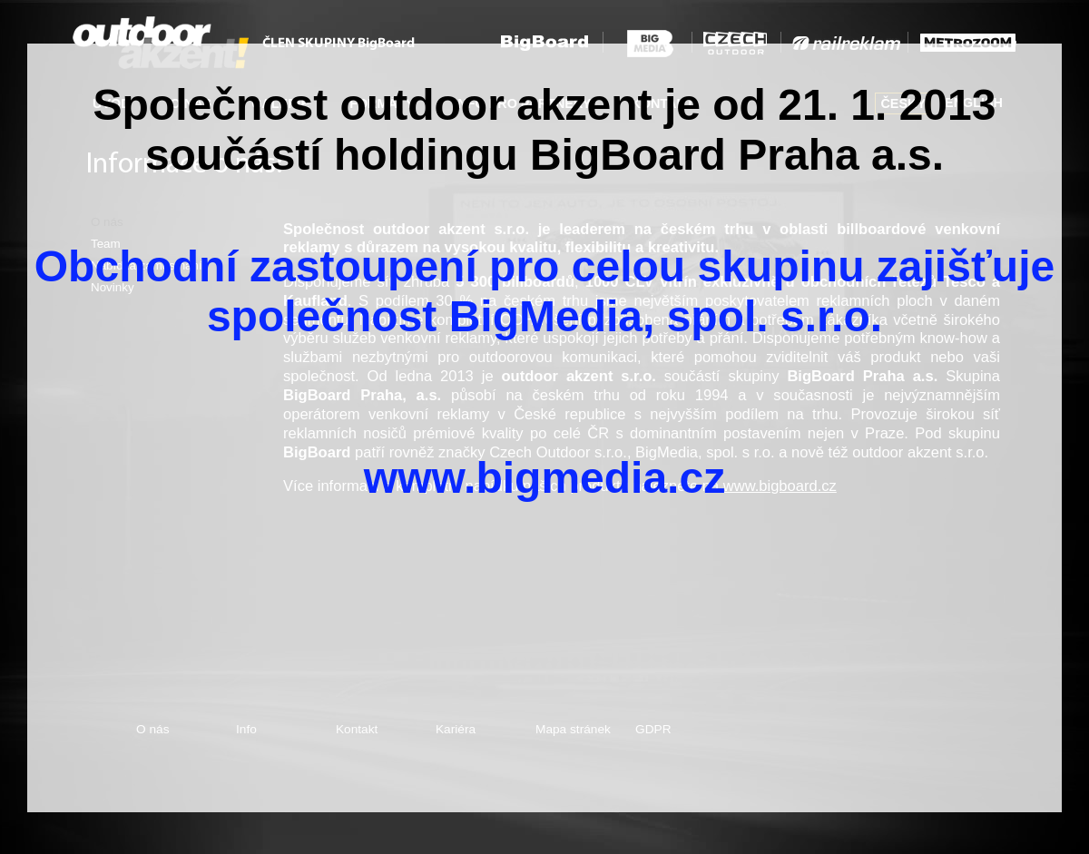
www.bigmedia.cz (544, 478)
